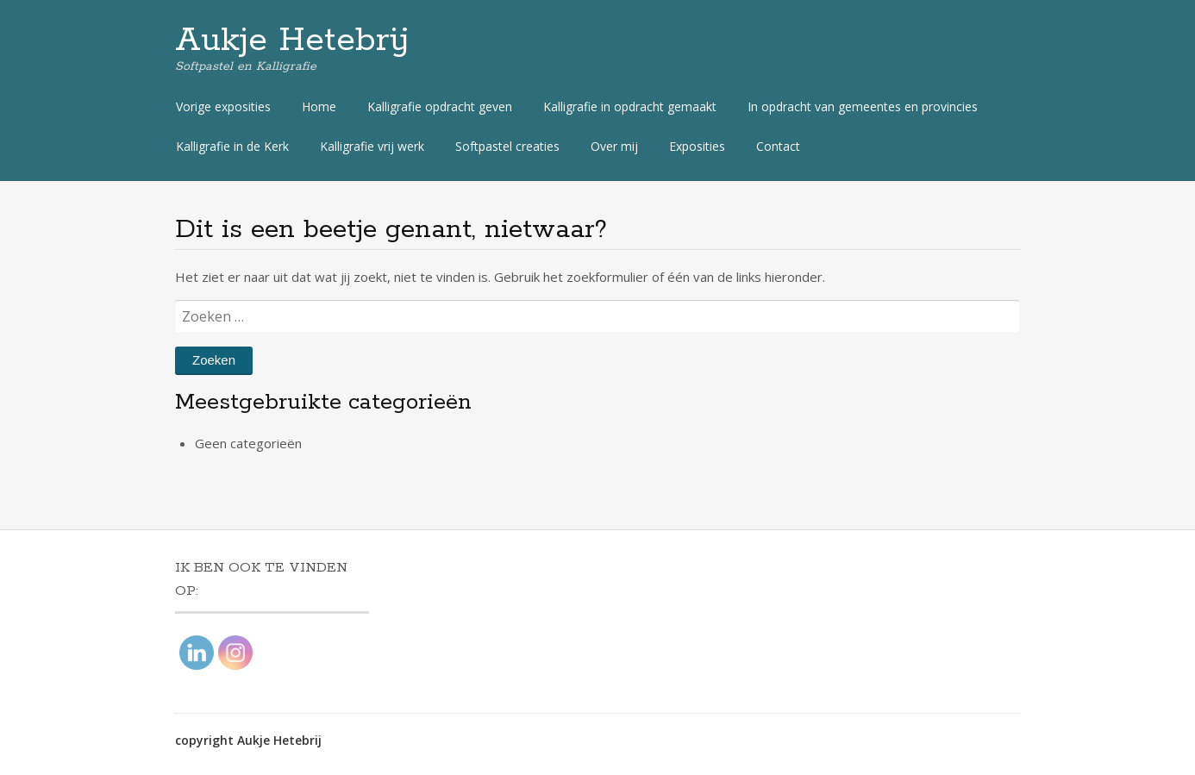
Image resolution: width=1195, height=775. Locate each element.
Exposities (697, 146)
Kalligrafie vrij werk (372, 146)
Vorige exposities (223, 106)
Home (319, 106)
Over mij (614, 146)
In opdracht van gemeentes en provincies (863, 106)
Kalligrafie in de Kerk (232, 146)
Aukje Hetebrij (292, 40)
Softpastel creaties (507, 146)
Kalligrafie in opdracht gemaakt (629, 106)
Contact (778, 146)
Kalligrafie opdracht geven (439, 106)
